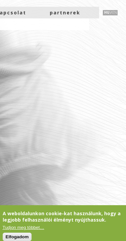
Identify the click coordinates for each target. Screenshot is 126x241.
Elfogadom (17, 236)
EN (114, 12)
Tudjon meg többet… (23, 227)
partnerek (65, 12)
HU (107, 12)
